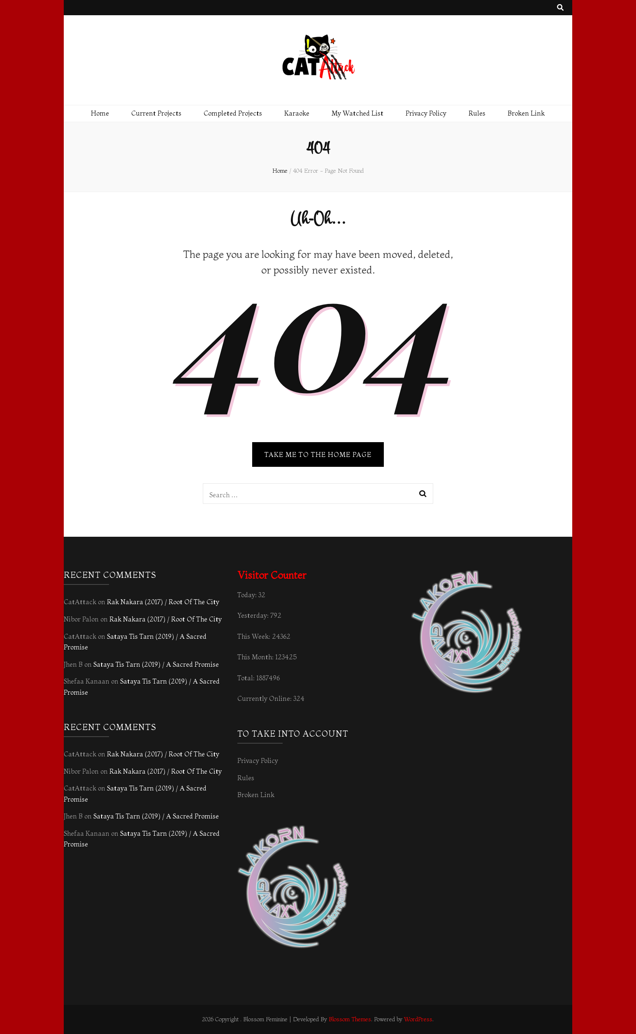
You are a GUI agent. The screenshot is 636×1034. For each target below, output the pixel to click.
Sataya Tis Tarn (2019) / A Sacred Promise (156, 664)
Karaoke (296, 113)
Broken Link (526, 113)
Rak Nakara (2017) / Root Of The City (163, 602)
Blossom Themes (350, 1019)
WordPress (418, 1019)
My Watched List (357, 113)
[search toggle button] (560, 7)
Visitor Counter (271, 575)
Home (100, 113)
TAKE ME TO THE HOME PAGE (318, 454)
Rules (477, 113)
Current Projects (156, 113)
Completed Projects (233, 113)
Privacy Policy (426, 113)
